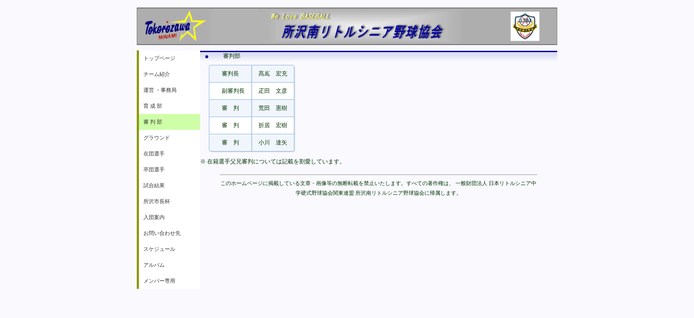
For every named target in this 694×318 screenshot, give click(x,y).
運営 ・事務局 (160, 90)
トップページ (159, 58)
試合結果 (154, 185)
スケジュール (159, 249)
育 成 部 (152, 106)
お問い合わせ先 (162, 233)
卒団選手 (154, 170)
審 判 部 (152, 122)
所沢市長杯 (156, 201)
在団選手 (154, 154)
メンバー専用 (159, 281)
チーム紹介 (156, 74)
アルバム (154, 265)
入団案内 (154, 217)
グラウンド (156, 138)
